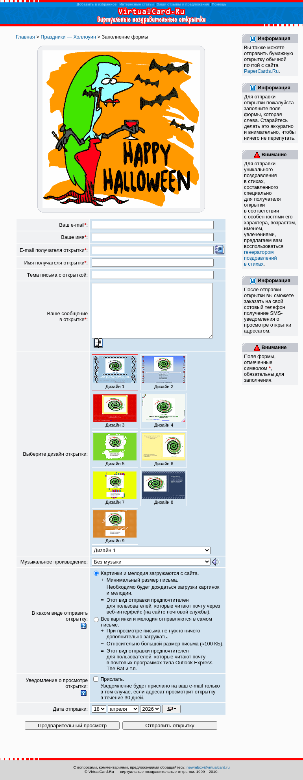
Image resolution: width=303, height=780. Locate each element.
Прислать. (112, 690)
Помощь (219, 4)
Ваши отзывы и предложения (183, 4)
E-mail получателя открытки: (54, 250)
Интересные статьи (137, 4)
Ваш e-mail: (73, 225)
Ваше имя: (74, 237)
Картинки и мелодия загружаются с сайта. (150, 584)
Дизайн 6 (163, 460)
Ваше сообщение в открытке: (67, 322)
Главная (25, 37)
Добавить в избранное (96, 4)
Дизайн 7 (115, 498)
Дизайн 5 (115, 460)
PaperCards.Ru (261, 71)
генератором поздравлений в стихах (260, 258)
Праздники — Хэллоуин (68, 37)
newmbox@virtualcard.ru (208, 767)
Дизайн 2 (163, 382)
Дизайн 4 (163, 421)
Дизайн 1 (115, 382)
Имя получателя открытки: (56, 263)
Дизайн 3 (115, 421)
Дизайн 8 (163, 498)
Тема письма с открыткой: (57, 275)
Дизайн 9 (115, 537)
